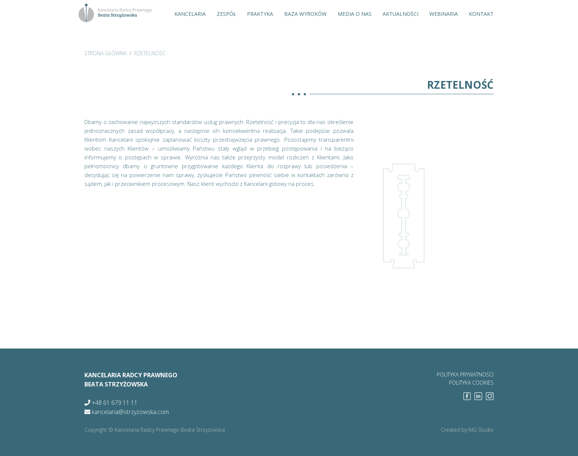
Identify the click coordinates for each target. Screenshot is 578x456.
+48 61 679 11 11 (110, 403)
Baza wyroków (305, 13)
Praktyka (260, 13)
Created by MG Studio (467, 429)
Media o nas (355, 13)
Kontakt (481, 13)
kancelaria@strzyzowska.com (126, 412)
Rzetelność (150, 53)
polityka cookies (471, 382)
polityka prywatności (465, 374)
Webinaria (443, 13)
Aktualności (400, 13)
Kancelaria (190, 13)
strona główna (105, 53)
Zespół (226, 13)
